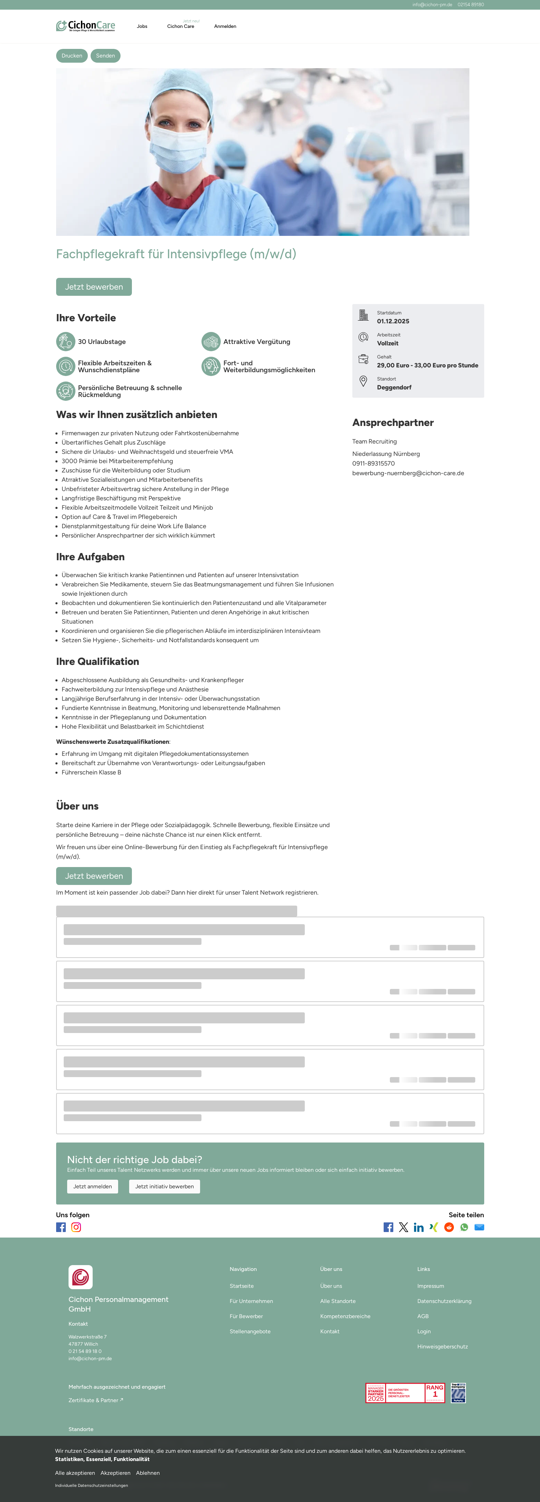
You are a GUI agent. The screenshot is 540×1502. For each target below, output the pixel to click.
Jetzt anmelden (92, 1186)
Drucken (72, 55)
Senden (105, 55)
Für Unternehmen (251, 1301)
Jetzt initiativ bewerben (164, 1186)
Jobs (142, 26)
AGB (423, 1316)
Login (424, 1331)
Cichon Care (180, 26)
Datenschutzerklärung (444, 1301)
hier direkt (201, 892)
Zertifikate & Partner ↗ (96, 1400)
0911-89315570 (373, 463)
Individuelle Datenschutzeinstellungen (91, 1485)
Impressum (430, 1286)
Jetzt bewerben (94, 287)
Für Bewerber (246, 1316)
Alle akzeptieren (75, 1473)
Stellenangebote (250, 1331)
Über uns (331, 1286)
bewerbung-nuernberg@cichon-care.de (408, 473)
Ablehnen (148, 1473)
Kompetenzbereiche (345, 1316)
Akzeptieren (116, 1473)
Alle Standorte (338, 1301)
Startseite (242, 1286)
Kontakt (330, 1331)
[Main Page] (85, 26)
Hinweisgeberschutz (442, 1346)
